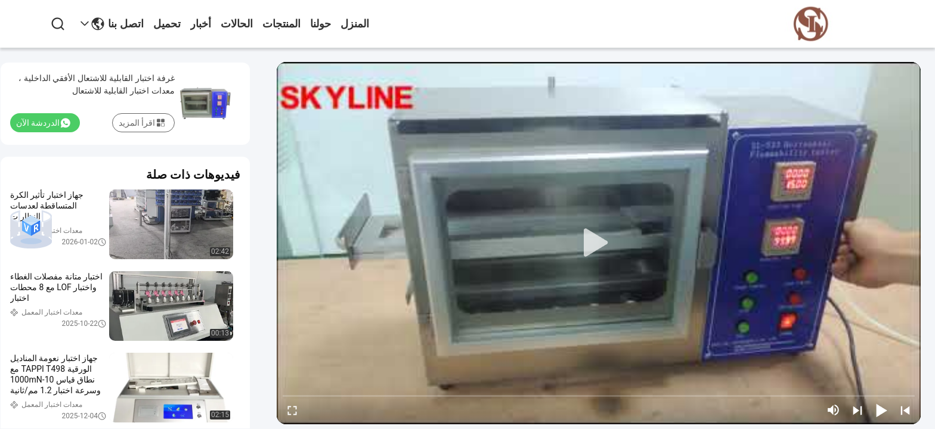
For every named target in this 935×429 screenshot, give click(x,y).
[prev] (905, 410)
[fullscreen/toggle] (292, 410)
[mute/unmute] (834, 410)
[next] (857, 410)
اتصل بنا (126, 24)
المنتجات (281, 24)
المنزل (354, 24)
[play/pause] (881, 410)
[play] (599, 243)
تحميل (167, 24)
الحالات (237, 24)
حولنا (320, 24)
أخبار (200, 24)
